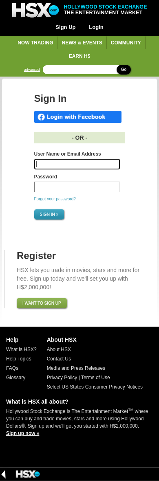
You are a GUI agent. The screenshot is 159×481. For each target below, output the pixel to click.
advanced (32, 70)
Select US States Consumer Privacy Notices (95, 387)
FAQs (12, 368)
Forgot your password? (55, 199)
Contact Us (59, 359)
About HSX (59, 349)
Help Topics (18, 359)
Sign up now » (22, 433)
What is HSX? (21, 349)
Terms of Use (95, 377)
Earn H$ (80, 56)
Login (96, 27)
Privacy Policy (62, 377)
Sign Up (65, 27)
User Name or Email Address (67, 154)
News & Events (82, 43)
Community (126, 43)
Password (45, 177)
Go (123, 69)
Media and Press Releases (76, 368)
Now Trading (35, 43)
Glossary (15, 377)
